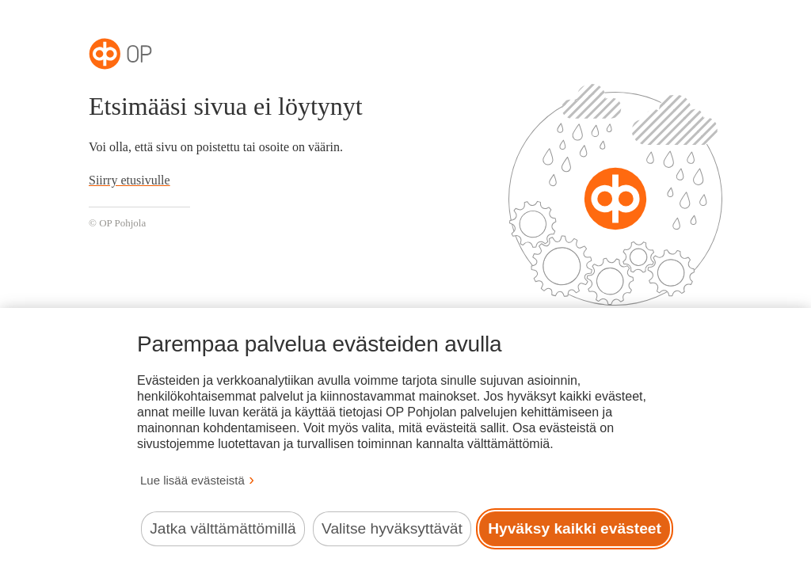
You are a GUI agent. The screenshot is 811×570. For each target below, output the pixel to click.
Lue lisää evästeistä (192, 480)
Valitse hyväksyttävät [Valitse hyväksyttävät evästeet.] (392, 528)
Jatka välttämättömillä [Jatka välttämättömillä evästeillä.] (222, 528)
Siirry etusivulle (129, 180)
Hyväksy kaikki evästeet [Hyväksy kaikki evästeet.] (574, 528)
